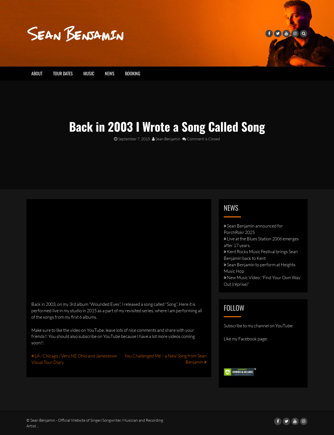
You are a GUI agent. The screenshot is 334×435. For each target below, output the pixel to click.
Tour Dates (63, 73)
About (36, 73)
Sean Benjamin (166, 138)
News (109, 73)
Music (88, 73)
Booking (132, 73)
